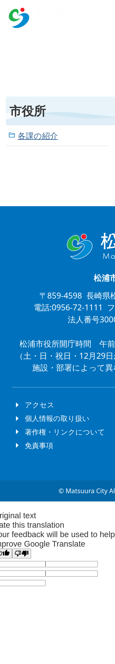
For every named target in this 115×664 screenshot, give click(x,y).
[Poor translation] (21, 553)
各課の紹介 (38, 135)
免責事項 (39, 445)
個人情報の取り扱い (57, 418)
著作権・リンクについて (65, 432)
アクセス (39, 404)
